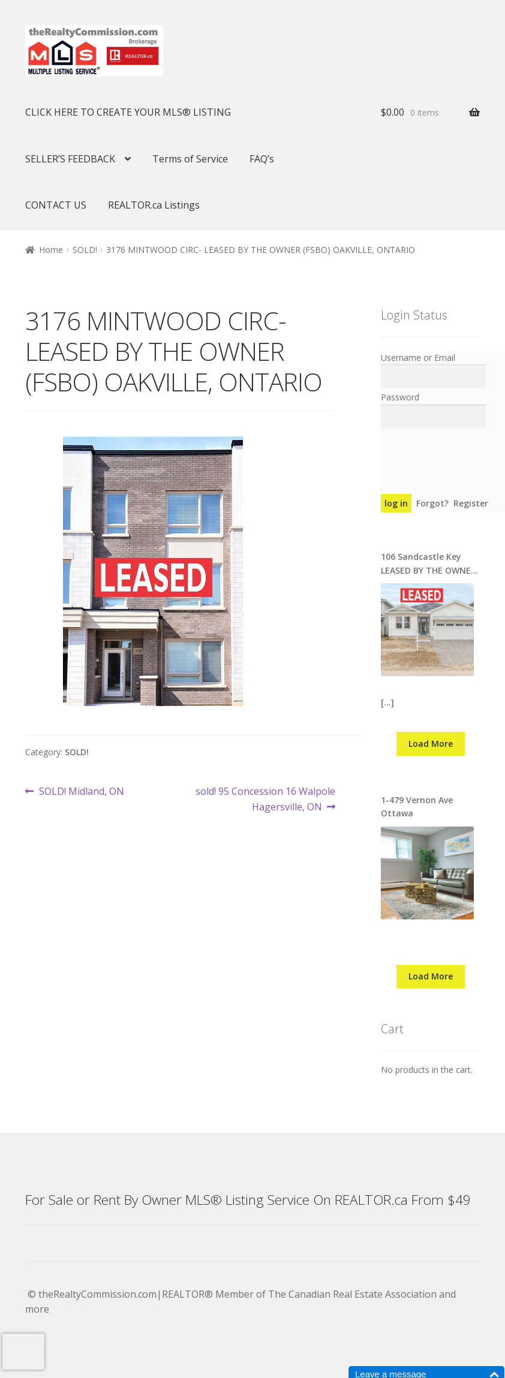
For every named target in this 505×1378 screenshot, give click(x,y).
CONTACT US (55, 205)
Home (51, 249)
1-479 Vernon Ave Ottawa (417, 806)
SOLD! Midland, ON (81, 792)
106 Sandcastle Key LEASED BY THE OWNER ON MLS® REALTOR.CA (428, 564)
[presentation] (23, 1352)
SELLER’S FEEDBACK (70, 158)
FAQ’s (262, 158)
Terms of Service (190, 158)
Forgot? (432, 503)
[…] (387, 702)
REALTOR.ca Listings (154, 205)
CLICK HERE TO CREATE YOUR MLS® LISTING (128, 112)
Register (470, 503)
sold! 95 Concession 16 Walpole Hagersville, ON (265, 798)
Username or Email (418, 357)
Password (400, 397)
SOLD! (85, 249)
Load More (430, 743)
